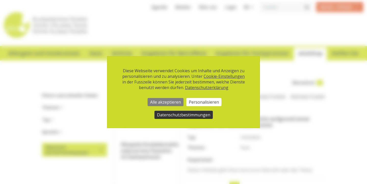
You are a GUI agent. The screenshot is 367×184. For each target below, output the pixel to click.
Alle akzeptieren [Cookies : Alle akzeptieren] (165, 102)
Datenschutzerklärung (206, 87)
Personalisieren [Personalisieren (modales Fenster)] (204, 102)
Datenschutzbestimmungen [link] (183, 115)
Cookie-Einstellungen (224, 76)
